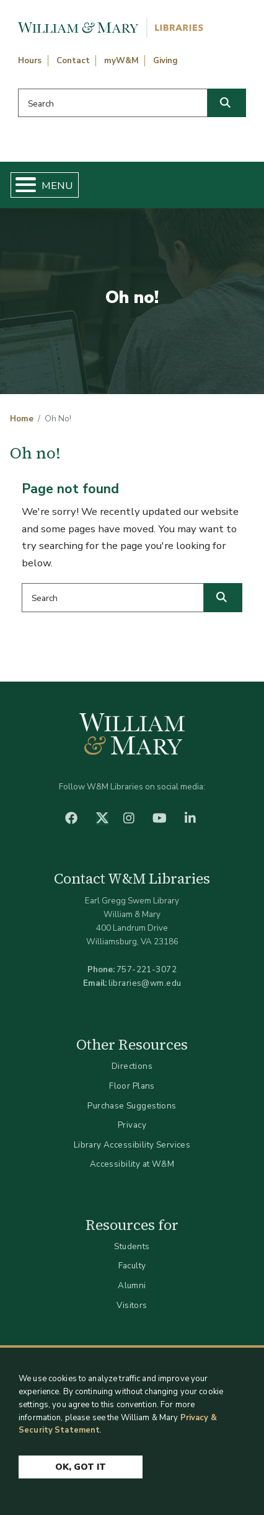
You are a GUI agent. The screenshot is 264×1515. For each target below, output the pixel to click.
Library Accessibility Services (132, 1145)
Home (21, 418)
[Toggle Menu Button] (21, 185)
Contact (73, 60)
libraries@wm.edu (145, 983)
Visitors (132, 1305)
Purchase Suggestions (131, 1106)
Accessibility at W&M (132, 1164)
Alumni (132, 1285)
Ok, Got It (80, 1467)
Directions (132, 1066)
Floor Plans (132, 1086)
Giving (165, 60)
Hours (30, 60)
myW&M (121, 60)
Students (131, 1246)
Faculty (132, 1265)
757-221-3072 (147, 969)
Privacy (132, 1125)
